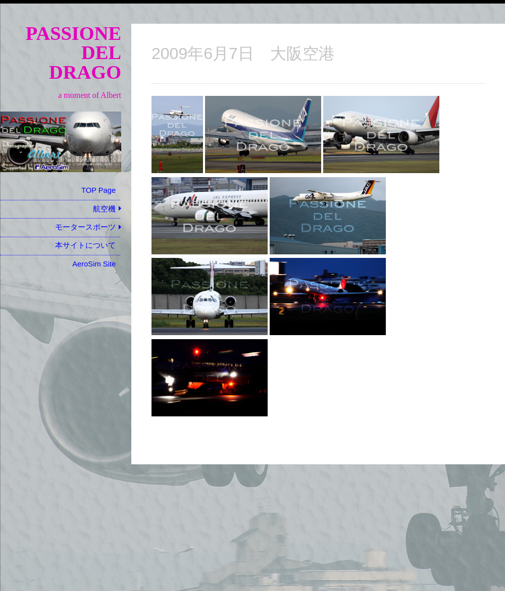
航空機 (104, 209)
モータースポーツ (85, 227)
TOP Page (98, 190)
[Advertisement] (60, 432)
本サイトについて (85, 245)
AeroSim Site (94, 264)
